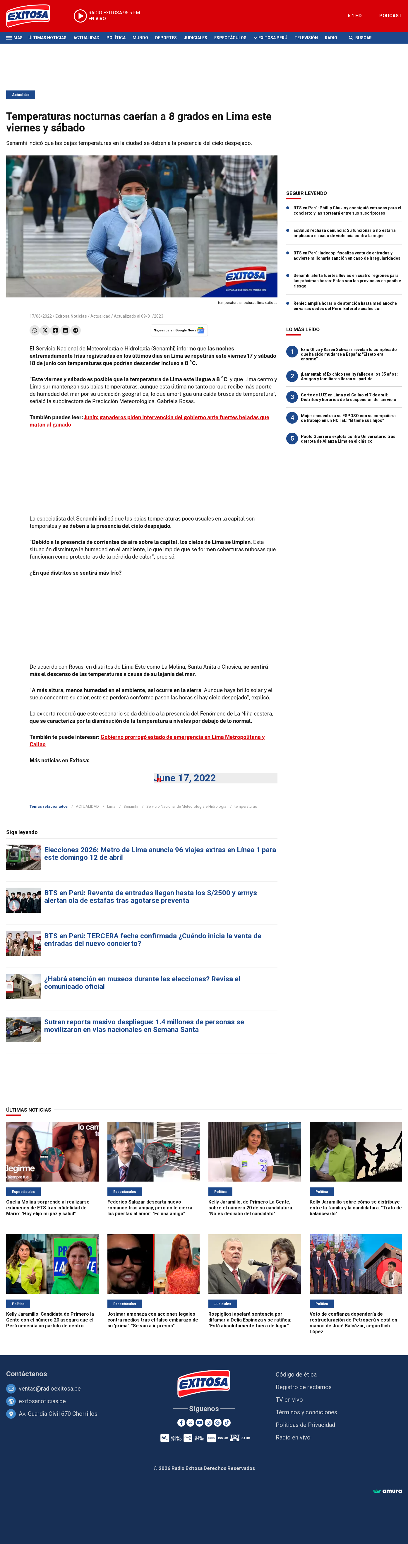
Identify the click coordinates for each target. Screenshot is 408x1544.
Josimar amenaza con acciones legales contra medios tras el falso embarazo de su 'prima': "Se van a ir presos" (152, 1320)
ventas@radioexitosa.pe (50, 1388)
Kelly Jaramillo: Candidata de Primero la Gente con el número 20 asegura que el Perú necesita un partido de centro (50, 1320)
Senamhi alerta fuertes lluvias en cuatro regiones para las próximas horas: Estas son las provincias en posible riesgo (347, 280)
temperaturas (245, 806)
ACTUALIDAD (87, 806)
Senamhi (131, 806)
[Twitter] (190, 1423)
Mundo (140, 37)
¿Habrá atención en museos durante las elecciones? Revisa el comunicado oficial (142, 983)
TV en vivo (289, 1399)
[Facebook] (181, 1423)
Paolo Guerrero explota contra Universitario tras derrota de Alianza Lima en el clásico (348, 439)
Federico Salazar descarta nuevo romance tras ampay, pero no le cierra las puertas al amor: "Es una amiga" (149, 1207)
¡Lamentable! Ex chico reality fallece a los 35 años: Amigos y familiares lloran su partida (349, 376)
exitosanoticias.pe (42, 1401)
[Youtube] (199, 1423)
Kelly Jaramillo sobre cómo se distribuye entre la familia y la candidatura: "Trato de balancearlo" (356, 1207)
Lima (111, 806)
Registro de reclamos (304, 1387)
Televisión (306, 37)
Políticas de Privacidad (305, 1424)
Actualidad (86, 37)
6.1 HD (355, 15)
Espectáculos (230, 37)
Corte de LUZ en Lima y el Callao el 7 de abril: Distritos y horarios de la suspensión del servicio (348, 397)
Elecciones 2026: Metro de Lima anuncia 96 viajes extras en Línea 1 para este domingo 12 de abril (160, 854)
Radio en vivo (293, 1437)
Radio (331, 37)
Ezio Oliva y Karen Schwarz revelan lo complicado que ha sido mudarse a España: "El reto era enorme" (349, 354)
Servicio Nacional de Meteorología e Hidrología (186, 806)
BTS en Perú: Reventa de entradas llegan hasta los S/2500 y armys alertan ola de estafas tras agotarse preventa (150, 897)
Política (116, 37)
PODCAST (390, 15)
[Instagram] (208, 1423)
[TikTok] (227, 1423)
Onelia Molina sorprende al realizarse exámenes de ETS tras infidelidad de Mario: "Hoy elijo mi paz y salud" (48, 1207)
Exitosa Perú (272, 37)
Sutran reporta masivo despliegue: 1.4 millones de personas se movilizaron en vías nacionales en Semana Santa (144, 1026)
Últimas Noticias (47, 37)
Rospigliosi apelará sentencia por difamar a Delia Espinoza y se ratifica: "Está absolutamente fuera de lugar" (249, 1320)
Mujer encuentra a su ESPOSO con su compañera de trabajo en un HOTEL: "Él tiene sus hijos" (348, 418)
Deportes (166, 37)
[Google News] (218, 1423)
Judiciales (195, 37)
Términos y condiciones (306, 1412)
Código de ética (296, 1374)
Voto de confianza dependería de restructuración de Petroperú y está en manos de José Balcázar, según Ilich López (353, 1322)
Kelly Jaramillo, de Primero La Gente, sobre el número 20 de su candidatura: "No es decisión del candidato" (250, 1207)
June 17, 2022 (185, 778)
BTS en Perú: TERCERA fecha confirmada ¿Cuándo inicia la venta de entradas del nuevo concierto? (152, 940)
